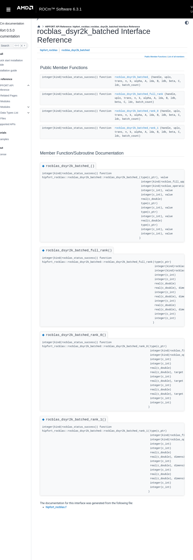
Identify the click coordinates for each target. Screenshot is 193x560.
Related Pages (16, 95)
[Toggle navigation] (8, 9)
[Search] (19, 45)
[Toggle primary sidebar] (45, 18)
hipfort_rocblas (56, 50)
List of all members (176, 57)
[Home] (46, 26)
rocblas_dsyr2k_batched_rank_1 (144, 128)
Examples (10, 139)
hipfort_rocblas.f (63, 507)
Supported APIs (14, 124)
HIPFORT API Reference (13, 87)
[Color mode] (186, 23)
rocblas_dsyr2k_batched (83, 50)
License (9, 154)
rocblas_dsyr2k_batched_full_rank (146, 94)
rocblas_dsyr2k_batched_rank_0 (144, 111)
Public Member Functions (156, 57)
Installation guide (14, 70)
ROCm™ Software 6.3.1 (60, 9)
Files (10, 118)
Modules (12, 101)
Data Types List (16, 112)
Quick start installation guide (17, 62)
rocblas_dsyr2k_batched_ (139, 77)
